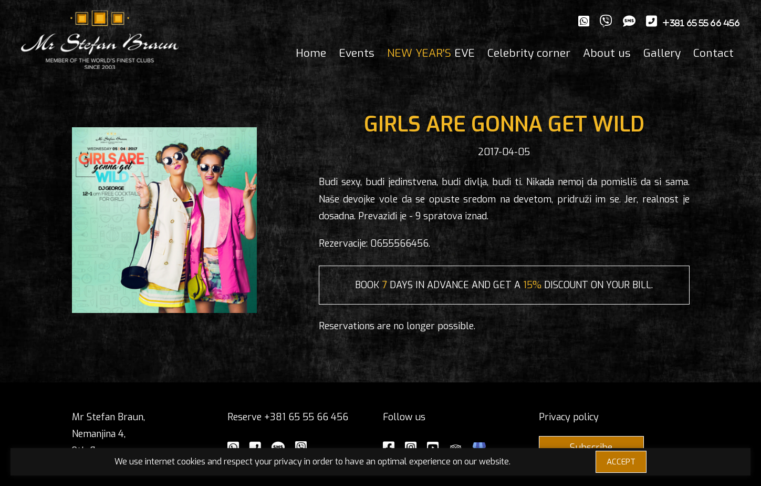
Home (311, 53)
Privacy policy (569, 417)
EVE (431, 53)
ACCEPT (621, 462)
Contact (713, 53)
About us (607, 53)
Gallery (662, 53)
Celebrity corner (528, 53)
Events (356, 53)
